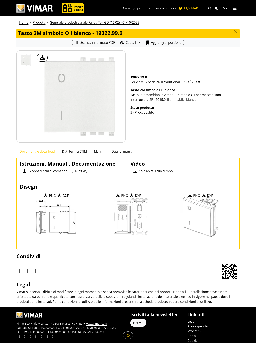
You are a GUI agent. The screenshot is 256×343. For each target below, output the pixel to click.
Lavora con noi (165, 8)
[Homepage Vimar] (34, 8)
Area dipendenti (199, 326)
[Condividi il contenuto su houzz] (47, 337)
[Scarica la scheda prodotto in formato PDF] (94, 42)
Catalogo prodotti (136, 8)
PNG (49, 195)
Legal (191, 321)
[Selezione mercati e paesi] (217, 8)
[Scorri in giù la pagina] (128, 335)
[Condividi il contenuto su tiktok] (53, 337)
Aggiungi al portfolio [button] (163, 42)
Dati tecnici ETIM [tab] (74, 151)
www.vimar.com (96, 323)
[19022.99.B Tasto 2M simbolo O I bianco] (26, 60)
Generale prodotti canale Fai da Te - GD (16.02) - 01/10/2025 (94, 22)
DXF (63, 195)
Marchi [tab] (99, 151)
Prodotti (39, 22)
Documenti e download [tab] (37, 151)
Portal (192, 336)
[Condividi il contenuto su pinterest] (30, 337)
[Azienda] (73, 8)
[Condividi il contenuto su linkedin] (19, 337)
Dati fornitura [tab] (122, 151)
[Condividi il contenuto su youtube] (42, 337)
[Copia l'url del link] (130, 42)
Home (23, 22)
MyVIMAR (188, 8)
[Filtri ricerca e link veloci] (210, 8)
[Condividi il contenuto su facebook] (25, 337)
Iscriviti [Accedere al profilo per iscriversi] (138, 323)
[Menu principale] (230, 8)
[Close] (235, 31)
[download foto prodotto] (42, 58)
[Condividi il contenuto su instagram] (36, 337)
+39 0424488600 (33, 332)
